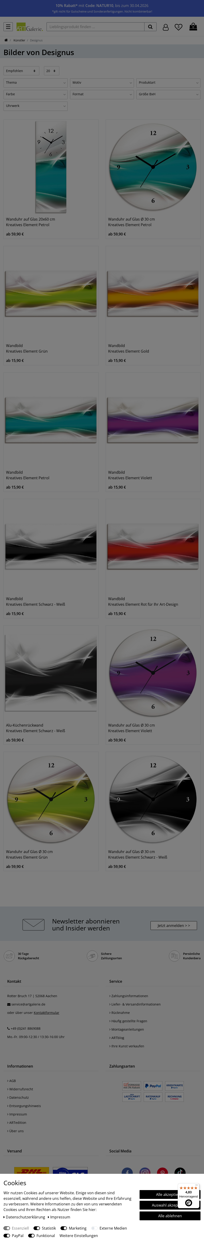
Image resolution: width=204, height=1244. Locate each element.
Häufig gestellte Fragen (128, 1021)
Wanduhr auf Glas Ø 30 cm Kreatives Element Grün (29, 854)
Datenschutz (18, 1097)
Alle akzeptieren (170, 1194)
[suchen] (150, 26)
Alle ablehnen (170, 1215)
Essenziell (20, 1228)
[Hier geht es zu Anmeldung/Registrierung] (165, 27)
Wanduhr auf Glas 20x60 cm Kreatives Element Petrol (30, 222)
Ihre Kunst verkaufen (126, 1046)
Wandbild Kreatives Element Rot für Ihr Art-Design (143, 601)
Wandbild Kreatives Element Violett (130, 475)
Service (115, 981)
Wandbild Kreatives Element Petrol (27, 475)
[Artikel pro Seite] (52, 70)
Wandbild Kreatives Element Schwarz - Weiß (35, 601)
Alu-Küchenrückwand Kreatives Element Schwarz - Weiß (35, 728)
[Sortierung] (21, 70)
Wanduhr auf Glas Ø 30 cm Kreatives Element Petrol (131, 222)
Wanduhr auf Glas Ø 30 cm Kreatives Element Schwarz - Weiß (137, 854)
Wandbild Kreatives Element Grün (27, 348)
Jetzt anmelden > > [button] (174, 925)
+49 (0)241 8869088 (25, 1028)
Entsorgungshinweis (24, 1106)
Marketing (78, 1228)
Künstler (19, 40)
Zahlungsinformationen (128, 996)
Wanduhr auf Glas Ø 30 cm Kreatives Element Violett (131, 728)
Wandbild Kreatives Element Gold (128, 348)
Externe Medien (113, 1228)
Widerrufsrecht (20, 1089)
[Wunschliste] (178, 26)
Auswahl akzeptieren (170, 1205)
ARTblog (116, 1038)
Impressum (17, 1114)
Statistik (49, 1228)
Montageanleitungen (126, 1029)
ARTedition (16, 1122)
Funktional (46, 1235)
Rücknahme (119, 1012)
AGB (11, 1081)
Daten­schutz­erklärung (24, 1217)
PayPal (17, 1235)
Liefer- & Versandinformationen (135, 1004)
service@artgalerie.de (28, 1004)
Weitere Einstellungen (79, 1235)
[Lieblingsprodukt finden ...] (95, 26)
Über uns (15, 1131)
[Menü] (196, 1186)
